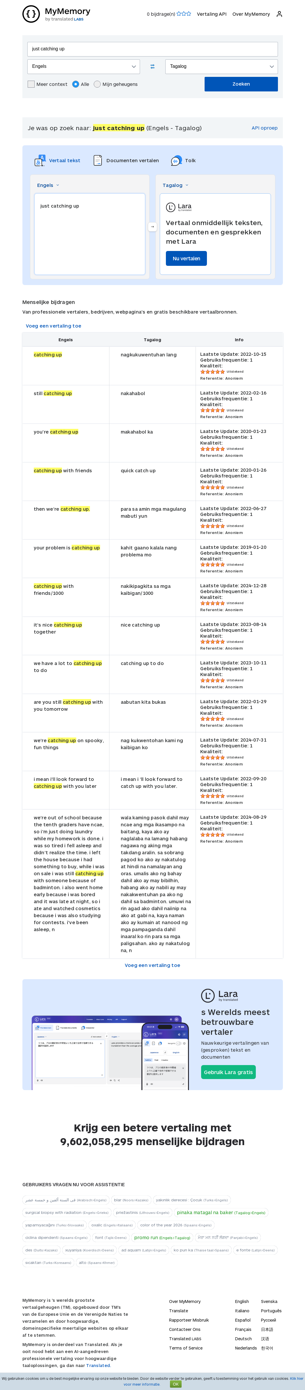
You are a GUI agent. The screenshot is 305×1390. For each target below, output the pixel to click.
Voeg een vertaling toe (53, 325)
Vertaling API (212, 14)
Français (243, 1329)
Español (243, 1320)
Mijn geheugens (116, 84)
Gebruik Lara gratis (228, 1072)
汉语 (265, 1338)
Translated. (98, 1365)
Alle (80, 84)
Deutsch (243, 1338)
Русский (268, 1320)
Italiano (242, 1310)
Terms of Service (186, 1347)
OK (176, 1384)
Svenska (269, 1301)
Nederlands (246, 1347)
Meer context (48, 84)
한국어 (267, 1347)
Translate (178, 1310)
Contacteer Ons (185, 1329)
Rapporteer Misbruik (189, 1320)
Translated (185, 1338)
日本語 (267, 1329)
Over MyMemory (251, 14)
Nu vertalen (186, 258)
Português (271, 1310)
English (242, 1301)
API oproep (265, 127)
